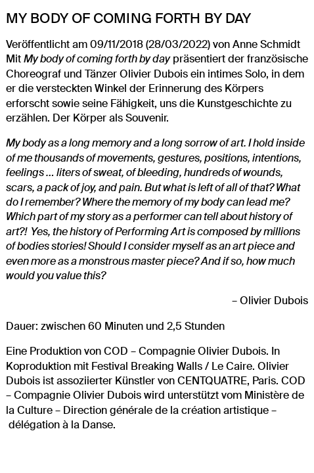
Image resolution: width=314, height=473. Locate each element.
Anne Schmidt (266, 44)
